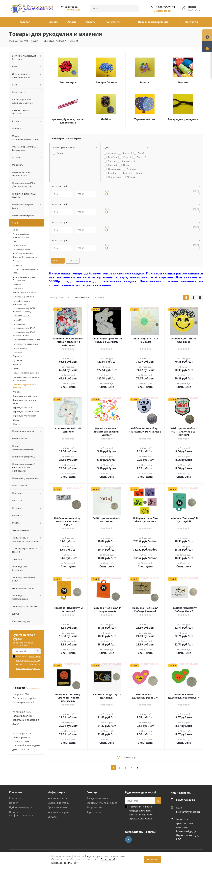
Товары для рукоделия (183, 119)
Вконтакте (128, 839)
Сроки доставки (57, 807)
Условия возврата (58, 812)
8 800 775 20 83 (165, 7)
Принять (152, 859)
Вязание (183, 82)
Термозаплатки (144, 119)
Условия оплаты (57, 798)
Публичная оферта (20, 807)
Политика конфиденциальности (22, 813)
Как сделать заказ (97, 798)
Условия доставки (59, 802)
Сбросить (73, 260)
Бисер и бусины (106, 82)
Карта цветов (94, 812)
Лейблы (106, 119)
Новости (14, 802)
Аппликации (68, 82)
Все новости (33, 688)
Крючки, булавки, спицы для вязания (68, 121)
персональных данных (28, 668)
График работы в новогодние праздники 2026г (25, 719)
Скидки (52, 816)
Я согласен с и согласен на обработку (28, 662)
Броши (144, 82)
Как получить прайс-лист (101, 802)
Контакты (15, 798)
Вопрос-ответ (94, 807)
